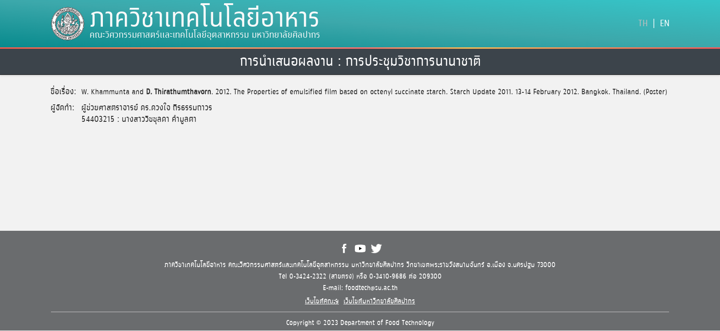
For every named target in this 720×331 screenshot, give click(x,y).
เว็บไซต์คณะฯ (322, 301)
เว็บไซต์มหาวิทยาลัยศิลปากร (379, 301)
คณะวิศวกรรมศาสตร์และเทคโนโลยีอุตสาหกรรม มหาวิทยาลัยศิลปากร (205, 35)
